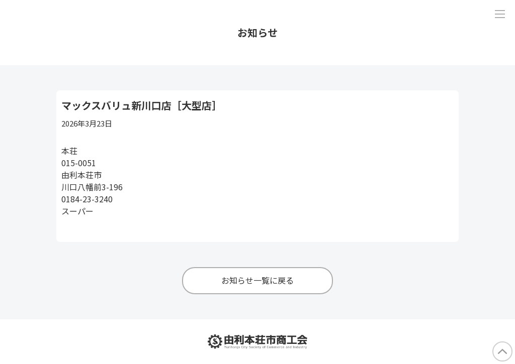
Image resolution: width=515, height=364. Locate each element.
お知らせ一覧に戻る (257, 280)
